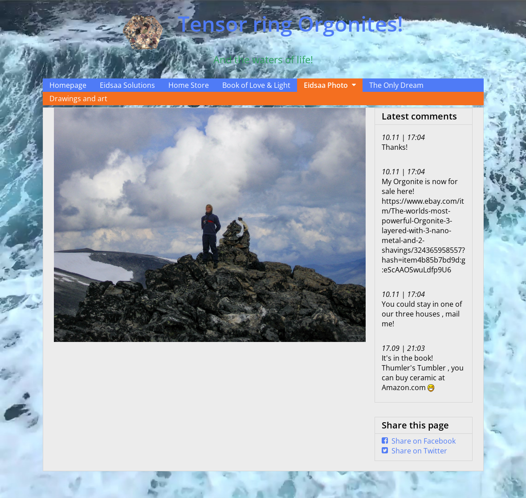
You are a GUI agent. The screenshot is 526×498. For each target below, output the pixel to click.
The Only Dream (396, 85)
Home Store (188, 85)
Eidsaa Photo (326, 85)
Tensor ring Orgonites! (290, 23)
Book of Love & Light (256, 85)
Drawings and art (78, 98)
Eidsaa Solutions (127, 85)
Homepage (67, 85)
